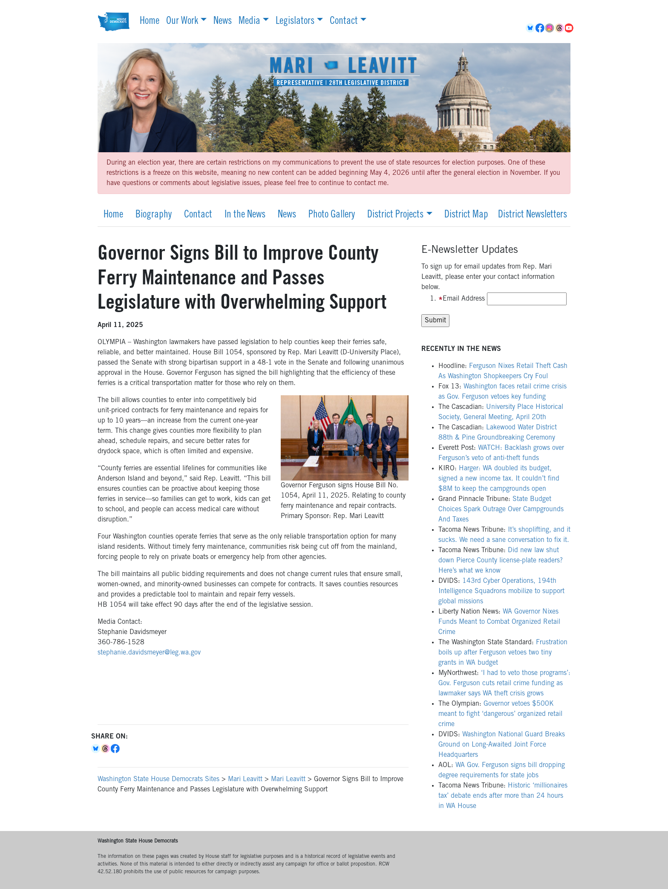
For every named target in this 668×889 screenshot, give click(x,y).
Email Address (461, 298)
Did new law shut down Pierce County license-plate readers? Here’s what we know (500, 560)
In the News (245, 215)
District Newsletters (532, 215)
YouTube (570, 28)
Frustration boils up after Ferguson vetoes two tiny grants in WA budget (502, 652)
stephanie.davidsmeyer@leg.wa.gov (149, 652)
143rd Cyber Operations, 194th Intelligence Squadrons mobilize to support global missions (501, 591)
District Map (466, 215)
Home (149, 22)
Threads (560, 28)
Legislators (295, 22)
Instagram (550, 28)
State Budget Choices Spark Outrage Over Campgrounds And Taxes (501, 509)
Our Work (182, 22)
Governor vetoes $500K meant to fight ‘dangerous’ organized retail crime (500, 714)
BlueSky (531, 28)
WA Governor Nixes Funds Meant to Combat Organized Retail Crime (499, 622)
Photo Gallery (331, 215)
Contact (344, 22)
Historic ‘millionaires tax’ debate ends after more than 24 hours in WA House (502, 796)
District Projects (395, 215)
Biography (153, 215)
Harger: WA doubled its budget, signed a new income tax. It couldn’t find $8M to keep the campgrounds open (498, 478)
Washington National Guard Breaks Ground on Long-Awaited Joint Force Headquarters (501, 745)
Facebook (540, 28)
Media (249, 22)
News (222, 22)
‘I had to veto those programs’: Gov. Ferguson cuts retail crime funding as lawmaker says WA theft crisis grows (504, 683)
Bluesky (96, 748)
